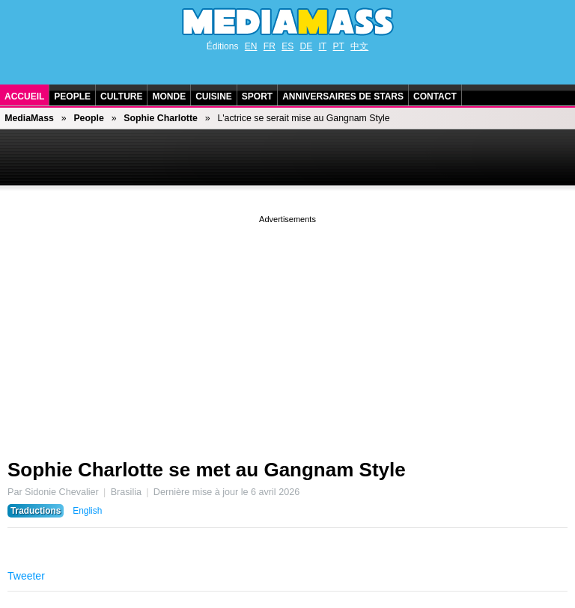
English (87, 511)
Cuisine (213, 96)
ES (287, 46)
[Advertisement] (287, 331)
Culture (121, 96)
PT (338, 46)
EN (251, 46)
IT (323, 46)
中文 (359, 46)
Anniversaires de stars (343, 96)
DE (306, 46)
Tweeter (26, 576)
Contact (435, 96)
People (72, 96)
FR (270, 46)
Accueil (24, 96)
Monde (169, 96)
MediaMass (29, 118)
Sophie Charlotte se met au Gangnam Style (206, 469)
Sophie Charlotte (161, 118)
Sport (257, 96)
